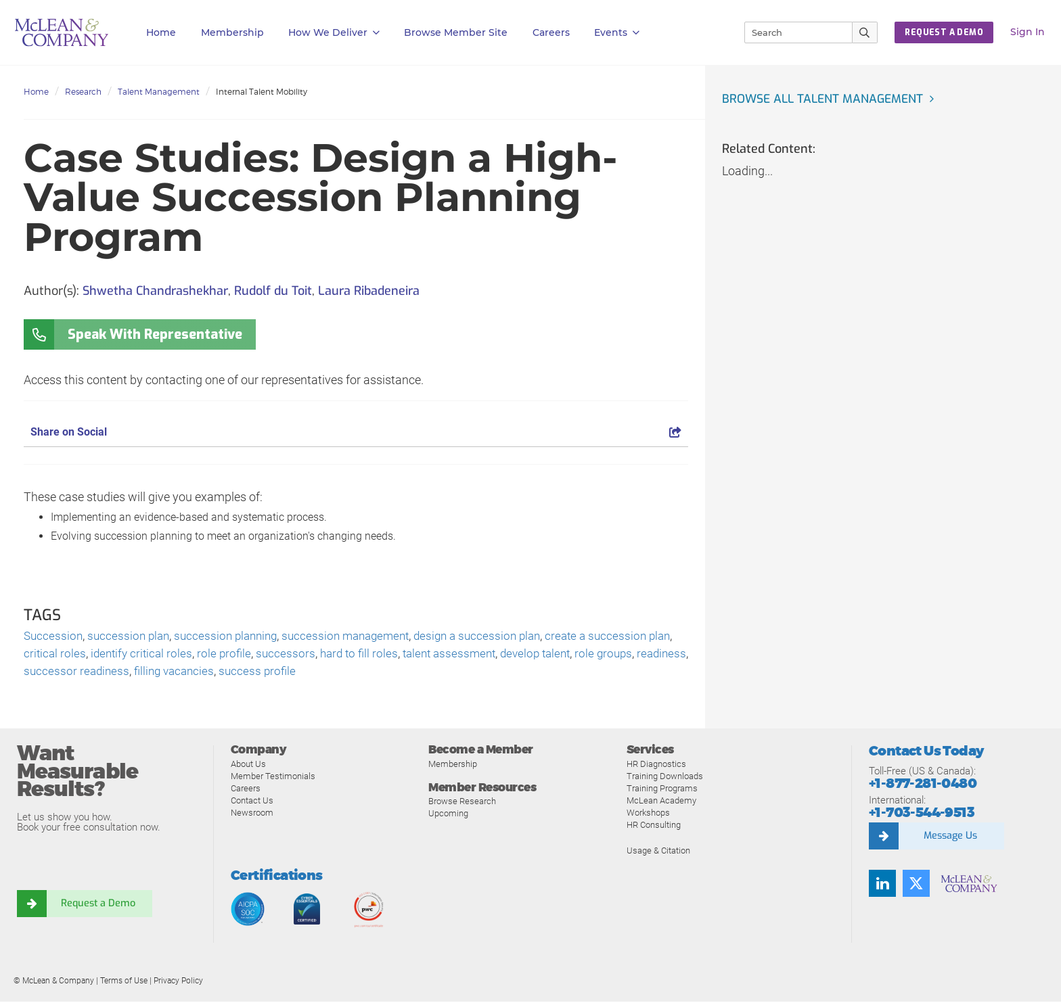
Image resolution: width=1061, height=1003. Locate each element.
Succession (54, 636)
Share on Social (355, 431)
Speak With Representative (155, 334)
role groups (653, 654)
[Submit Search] (865, 32)
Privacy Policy (178, 982)
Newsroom (252, 814)
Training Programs (662, 790)
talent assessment (490, 654)
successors (320, 654)
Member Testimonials (273, 777)
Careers (246, 790)
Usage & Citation (658, 852)
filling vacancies (235, 673)
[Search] (792, 32)
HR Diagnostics (656, 765)
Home (161, 32)
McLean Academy (661, 802)
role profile (258, 654)
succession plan (132, 636)
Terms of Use (124, 982)
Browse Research (462, 803)
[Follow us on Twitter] (916, 885)
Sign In (1027, 32)
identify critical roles (172, 654)
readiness (49, 673)
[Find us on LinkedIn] (882, 885)
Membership (232, 32)
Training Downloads (665, 777)
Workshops (648, 814)
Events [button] (616, 33)
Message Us (950, 838)
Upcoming (448, 815)
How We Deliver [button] (334, 33)
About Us (248, 765)
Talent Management (159, 92)
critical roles (83, 654)
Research (83, 92)
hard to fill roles (395, 654)
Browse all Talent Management (825, 99)
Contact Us (252, 802)
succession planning (233, 636)
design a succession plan (497, 636)
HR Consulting (654, 826)
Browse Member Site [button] (455, 32)
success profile (321, 673)
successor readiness (134, 673)
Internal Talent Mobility (261, 92)
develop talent (581, 654)
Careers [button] (551, 32)
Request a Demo (98, 905)
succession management (359, 636)
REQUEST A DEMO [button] (944, 32)
